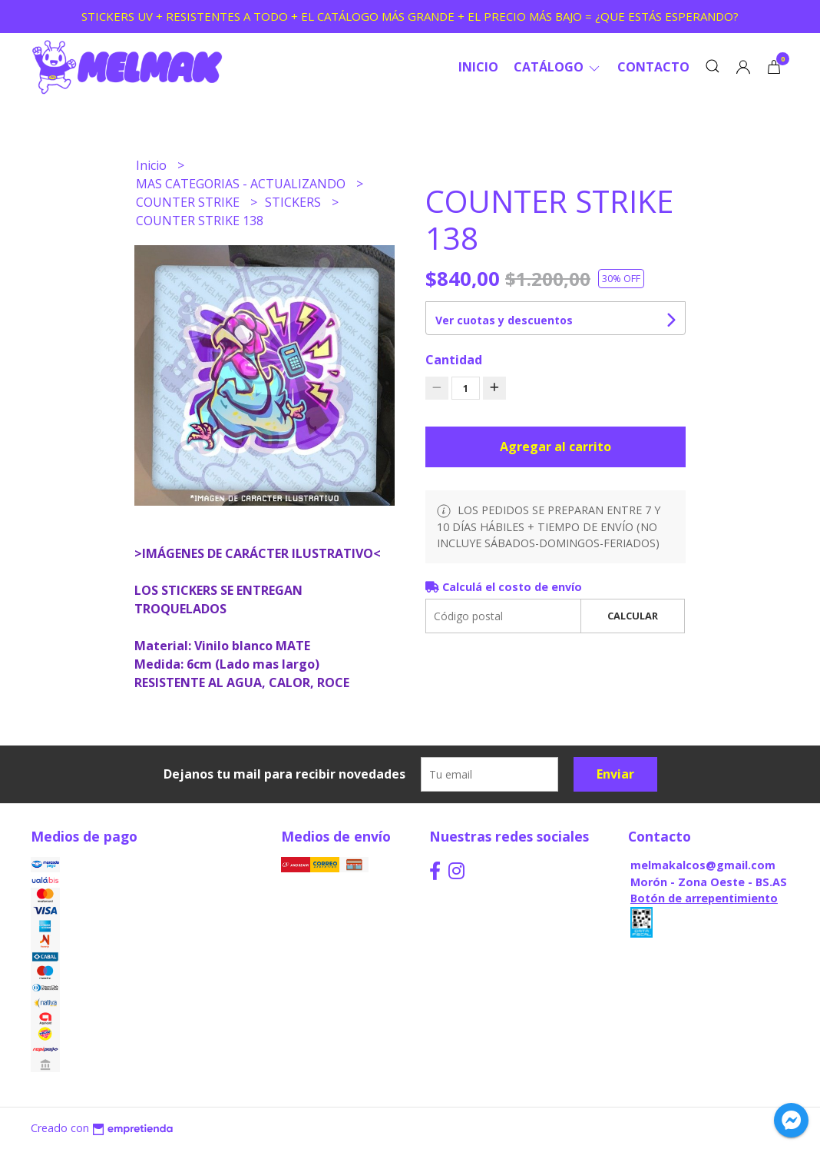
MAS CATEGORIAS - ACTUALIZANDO (242, 183)
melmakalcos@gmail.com (702, 865)
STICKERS (294, 202)
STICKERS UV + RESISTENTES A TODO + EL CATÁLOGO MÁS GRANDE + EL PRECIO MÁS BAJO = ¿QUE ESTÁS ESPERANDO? (410, 16)
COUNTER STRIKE (189, 202)
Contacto (653, 66)
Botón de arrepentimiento (704, 898)
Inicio (478, 66)
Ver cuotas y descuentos (504, 320)
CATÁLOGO (558, 66)
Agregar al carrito (555, 446)
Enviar (615, 773)
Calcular (632, 616)
